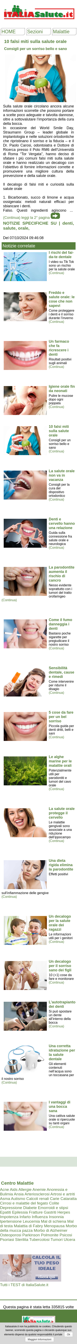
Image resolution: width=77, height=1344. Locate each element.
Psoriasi (7, 1239)
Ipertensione (11, 1221)
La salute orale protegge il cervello (62, 813)
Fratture (36, 1212)
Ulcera (69, 1239)
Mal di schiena (53, 1221)
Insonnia (56, 1217)
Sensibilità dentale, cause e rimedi (61, 672)
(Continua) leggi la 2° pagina (26, 218)
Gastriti (50, 1212)
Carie (54, 1198)
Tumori (57, 1239)
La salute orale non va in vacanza (62, 475)
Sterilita (21, 1239)
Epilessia (20, 1212)
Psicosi (66, 1235)
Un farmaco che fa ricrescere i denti (59, 348)
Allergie (25, 1189)
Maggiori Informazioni (39, 1339)
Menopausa (54, 1226)
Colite (54, 1203)
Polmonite (49, 1235)
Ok (68, 1334)
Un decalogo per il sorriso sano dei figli (60, 965)
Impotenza (9, 1217)
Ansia (19, 1194)
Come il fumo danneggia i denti (60, 624)
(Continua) (56, 273)
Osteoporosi (10, 1235)
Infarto (25, 1217)
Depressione (11, 1208)
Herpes (63, 1212)
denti (67, 223)
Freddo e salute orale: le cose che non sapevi (62, 299)
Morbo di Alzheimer (50, 1230)
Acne (4, 1189)
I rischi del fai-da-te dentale (61, 254)
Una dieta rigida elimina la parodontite (61, 865)
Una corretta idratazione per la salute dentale (62, 1052)
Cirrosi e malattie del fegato (24, 1203)
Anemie (39, 1189)
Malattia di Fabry (28, 1226)
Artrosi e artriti (62, 1194)
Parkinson (31, 1235)
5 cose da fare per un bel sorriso (61, 716)
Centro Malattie (17, 1183)
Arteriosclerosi (36, 1194)
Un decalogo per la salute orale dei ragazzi (60, 922)
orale (23, 228)
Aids (13, 1189)
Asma (5, 1198)
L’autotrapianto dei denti (62, 1004)
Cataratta (68, 1198)
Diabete (30, 1208)
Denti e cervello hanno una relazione (62, 523)
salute (9, 228)
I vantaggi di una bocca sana (59, 1106)
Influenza (40, 1217)
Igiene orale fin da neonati (62, 388)
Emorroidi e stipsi (53, 1208)
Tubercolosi (39, 1239)
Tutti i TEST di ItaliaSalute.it (24, 1285)
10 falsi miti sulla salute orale (59, 431)
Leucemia (31, 1221)
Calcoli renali (37, 1198)
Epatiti (5, 1212)
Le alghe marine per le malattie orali (60, 761)
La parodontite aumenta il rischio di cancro (62, 573)
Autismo (18, 1198)
